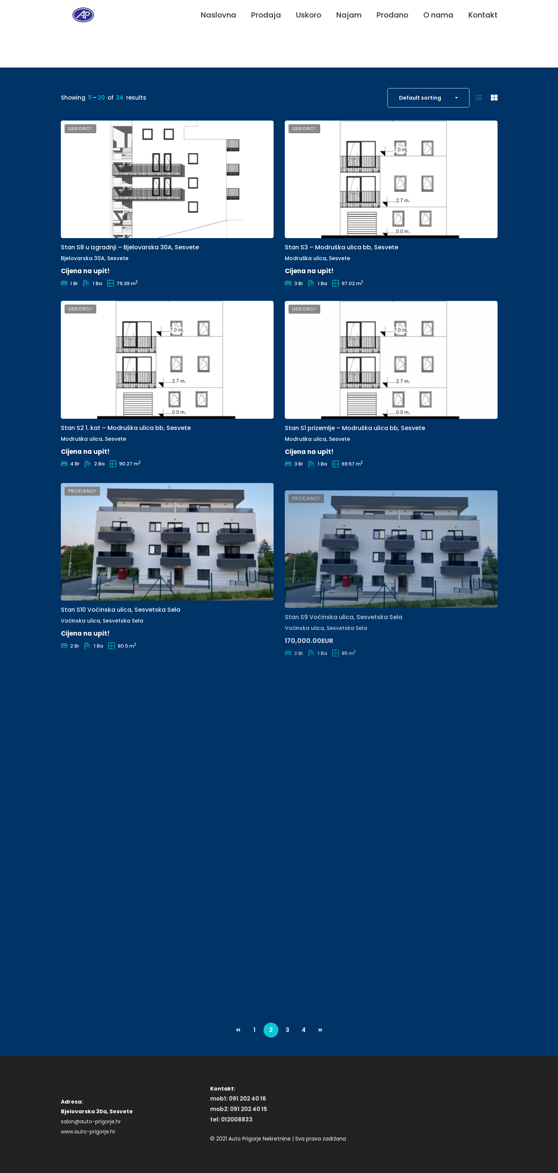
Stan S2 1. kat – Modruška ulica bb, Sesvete (126, 439)
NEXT (320, 1030)
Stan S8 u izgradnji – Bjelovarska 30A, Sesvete (130, 249)
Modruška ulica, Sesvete (317, 267)
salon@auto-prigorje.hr (91, 1121)
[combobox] (428, 97)
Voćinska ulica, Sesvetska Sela (102, 655)
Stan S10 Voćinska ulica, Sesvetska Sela (120, 644)
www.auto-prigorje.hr (88, 1131)
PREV (238, 1030)
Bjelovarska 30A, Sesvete (94, 261)
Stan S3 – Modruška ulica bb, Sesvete (341, 256)
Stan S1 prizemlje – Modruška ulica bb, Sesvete (355, 451)
